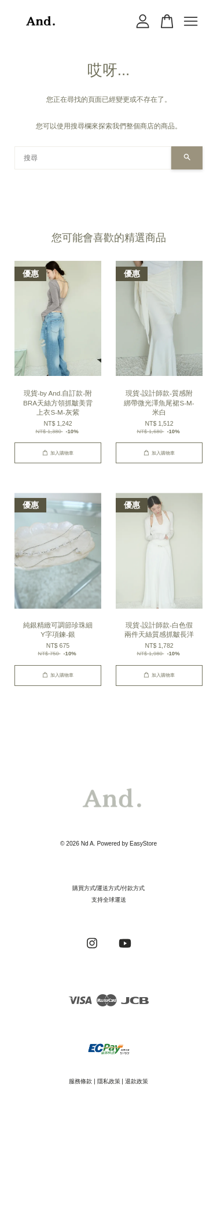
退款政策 (136, 1081)
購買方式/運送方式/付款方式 (108, 888)
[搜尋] (92, 157)
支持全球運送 (108, 899)
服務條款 (80, 1081)
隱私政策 (108, 1081)
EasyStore (143, 843)
